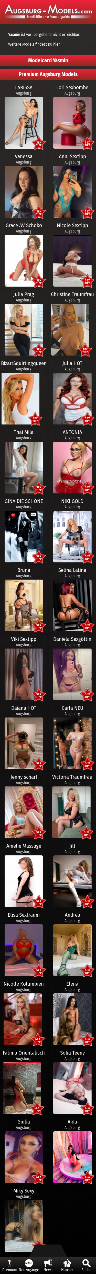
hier (56, 44)
